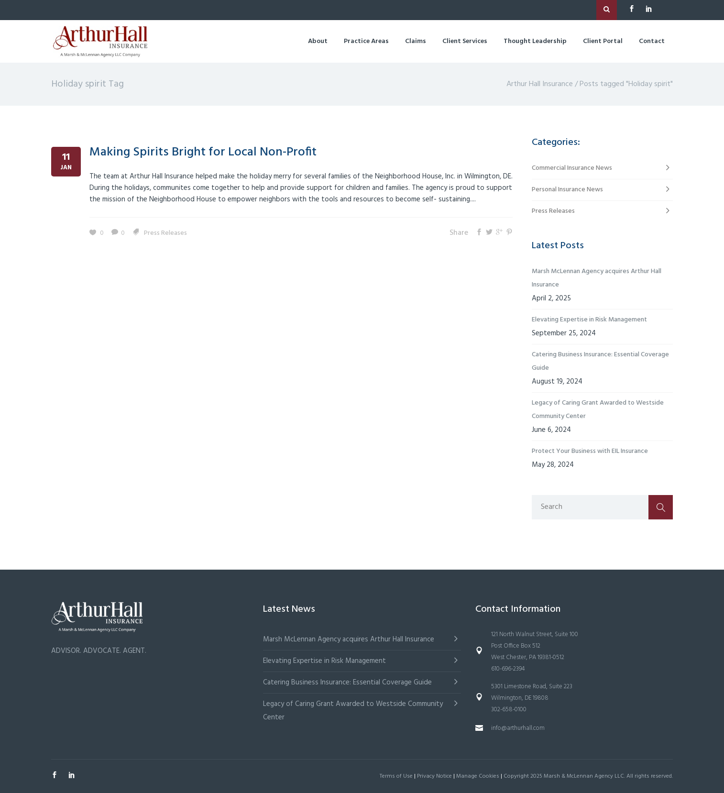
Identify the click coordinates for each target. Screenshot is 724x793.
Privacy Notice (434, 776)
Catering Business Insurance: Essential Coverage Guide (600, 361)
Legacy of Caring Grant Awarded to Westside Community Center (598, 409)
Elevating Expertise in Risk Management (589, 319)
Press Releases (165, 233)
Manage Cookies (477, 776)
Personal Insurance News (567, 189)
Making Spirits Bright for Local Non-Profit (203, 152)
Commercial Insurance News (572, 168)
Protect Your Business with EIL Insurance (590, 451)
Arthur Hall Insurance (539, 84)
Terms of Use (396, 776)
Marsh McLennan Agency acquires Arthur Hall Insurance (596, 278)
